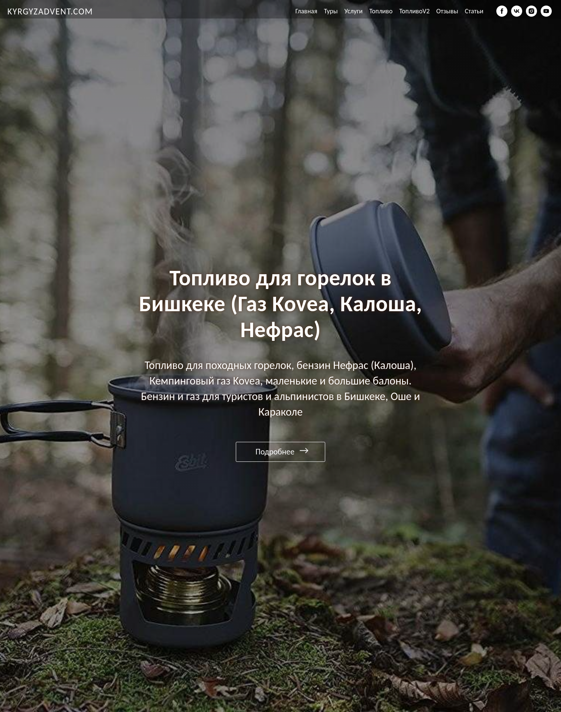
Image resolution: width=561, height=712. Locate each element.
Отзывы (447, 11)
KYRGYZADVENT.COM (50, 11)
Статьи (474, 11)
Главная (306, 11)
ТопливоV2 (414, 11)
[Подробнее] (280, 452)
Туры (331, 11)
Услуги (353, 11)
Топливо (380, 11)
